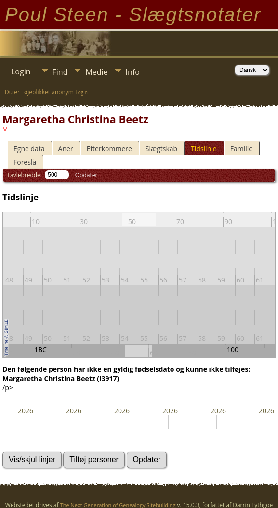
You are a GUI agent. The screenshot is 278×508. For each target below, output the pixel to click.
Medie (96, 72)
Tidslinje (204, 148)
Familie (241, 148)
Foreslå (24, 162)
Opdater (86, 175)
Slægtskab (161, 148)
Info (133, 72)
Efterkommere (109, 148)
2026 (25, 410)
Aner (65, 148)
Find (60, 72)
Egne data (29, 148)
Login (21, 71)
